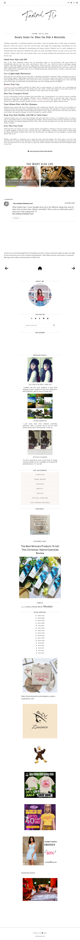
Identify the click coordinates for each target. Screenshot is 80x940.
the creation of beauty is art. (23, 203)
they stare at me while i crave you (40, 384)
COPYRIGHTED (40, 936)
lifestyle (40, 474)
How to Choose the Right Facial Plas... (22, 181)
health (40, 493)
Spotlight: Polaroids (40, 457)
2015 (40, 643)
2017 (39, 638)
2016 (39, 640)
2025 (39, 618)
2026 (39, 615)
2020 (39, 630)
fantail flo (37, 933)
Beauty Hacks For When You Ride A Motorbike (42, 151)
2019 (39, 633)
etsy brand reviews (40, 502)
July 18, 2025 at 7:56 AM (69, 203)
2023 (39, 623)
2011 (40, 653)
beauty (31, 151)
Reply (16, 218)
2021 (39, 628)
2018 (39, 635)
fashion (40, 484)
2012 (40, 650)
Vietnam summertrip (40, 421)
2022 (40, 625)
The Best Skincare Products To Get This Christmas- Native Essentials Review (40, 550)
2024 (39, 620)
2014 (40, 645)
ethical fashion (40, 498)
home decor (40, 479)
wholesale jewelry (28, 873)
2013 (40, 648)
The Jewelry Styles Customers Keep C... (57, 181)
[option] (22, 177)
